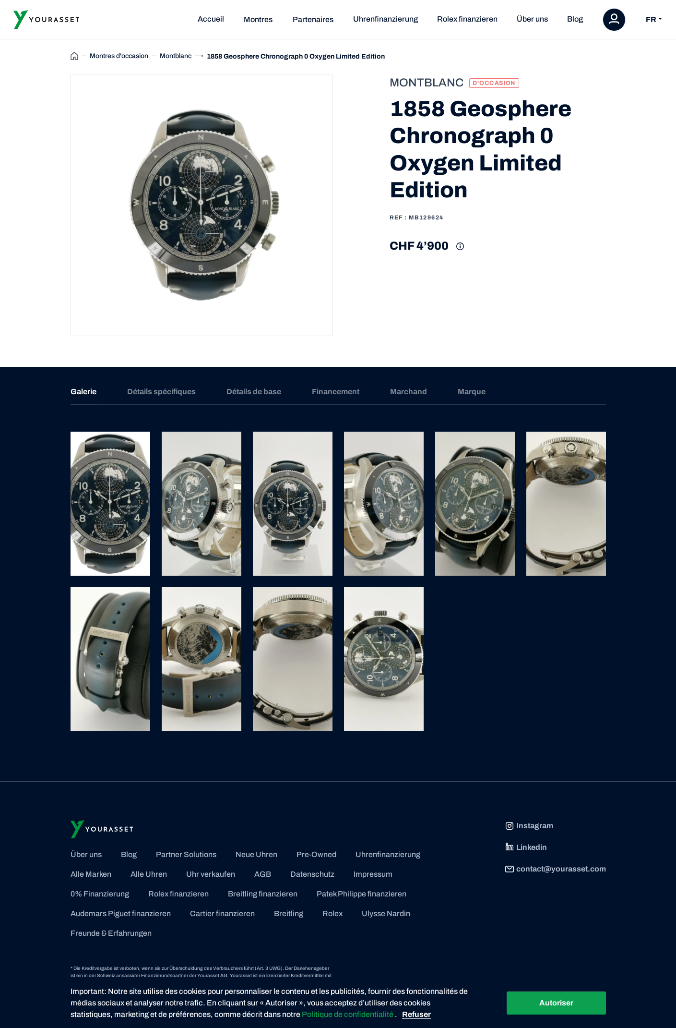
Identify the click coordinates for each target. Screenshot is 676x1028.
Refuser (416, 1014)
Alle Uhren (148, 874)
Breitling (288, 913)
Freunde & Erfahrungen (111, 933)
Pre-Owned (316, 854)
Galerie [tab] (83, 391)
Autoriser (556, 1003)
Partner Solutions (186, 854)
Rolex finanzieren (467, 19)
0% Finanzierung (100, 894)
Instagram (529, 826)
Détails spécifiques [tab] (161, 391)
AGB (262, 874)
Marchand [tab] (408, 391)
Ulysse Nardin (386, 913)
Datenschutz (312, 874)
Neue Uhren (256, 854)
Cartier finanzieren (222, 913)
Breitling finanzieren (262, 894)
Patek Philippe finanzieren (361, 894)
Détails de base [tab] (253, 391)
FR (651, 19)
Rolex (332, 913)
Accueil (211, 19)
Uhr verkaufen (210, 874)
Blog (575, 19)
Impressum (373, 874)
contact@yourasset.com (555, 869)
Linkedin (526, 847)
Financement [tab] (335, 391)
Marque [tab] (472, 391)
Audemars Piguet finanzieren (121, 913)
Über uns (532, 19)
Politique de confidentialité (348, 1014)
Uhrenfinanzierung (385, 19)
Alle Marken (91, 874)
